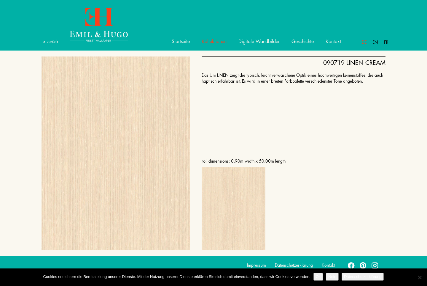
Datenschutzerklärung (294, 265)
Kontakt (333, 41)
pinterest (363, 265)
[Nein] (420, 277)
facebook (351, 265)
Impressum (256, 265)
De (364, 42)
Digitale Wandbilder (259, 41)
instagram (375, 265)
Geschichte (302, 41)
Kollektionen (214, 41)
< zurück (50, 42)
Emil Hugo (92, 24)
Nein (332, 276)
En (375, 42)
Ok (318, 276)
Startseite (181, 41)
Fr (386, 42)
